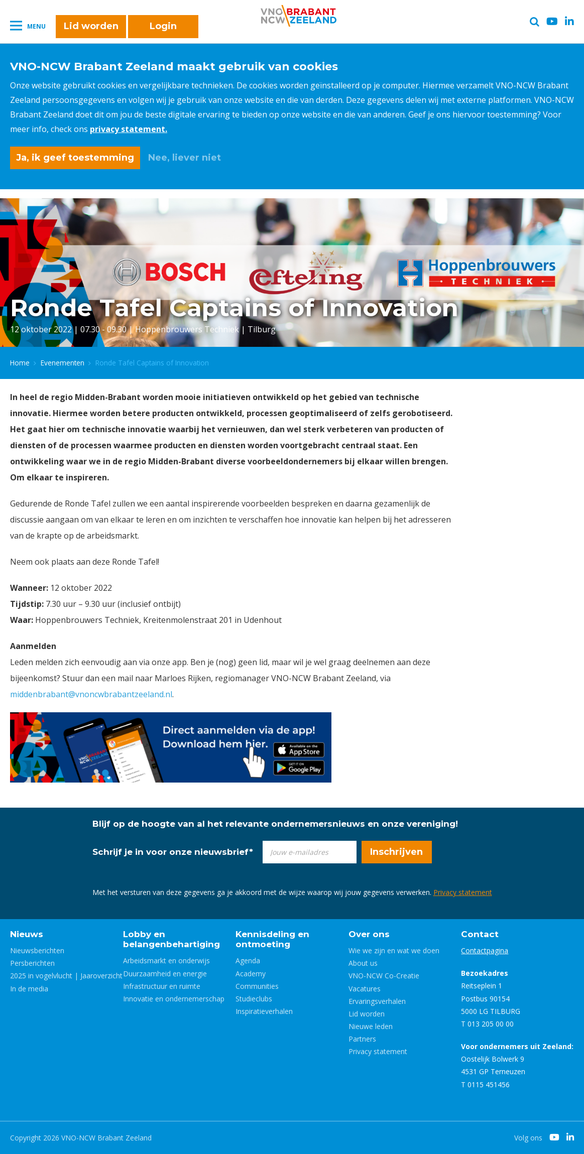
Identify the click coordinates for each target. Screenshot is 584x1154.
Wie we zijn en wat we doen (393, 950)
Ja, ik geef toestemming (75, 157)
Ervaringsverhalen (377, 1001)
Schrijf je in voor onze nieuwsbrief (172, 852)
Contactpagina (484, 950)
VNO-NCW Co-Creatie (383, 975)
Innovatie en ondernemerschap (173, 998)
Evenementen (62, 362)
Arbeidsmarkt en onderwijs (166, 960)
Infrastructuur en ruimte (161, 986)
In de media (29, 988)
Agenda (248, 960)
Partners (362, 1039)
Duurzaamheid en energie (165, 973)
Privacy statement (462, 892)
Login (163, 26)
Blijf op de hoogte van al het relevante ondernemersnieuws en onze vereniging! (275, 824)
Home (20, 362)
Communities (257, 986)
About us (363, 963)
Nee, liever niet (184, 157)
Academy (251, 973)
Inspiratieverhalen (264, 1011)
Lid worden (91, 26)
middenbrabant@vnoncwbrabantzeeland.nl (91, 694)
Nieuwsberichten (37, 950)
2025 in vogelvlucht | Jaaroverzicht (66, 975)
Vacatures (364, 988)
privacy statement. (128, 129)
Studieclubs (254, 998)
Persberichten (32, 963)
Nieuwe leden (370, 1026)
